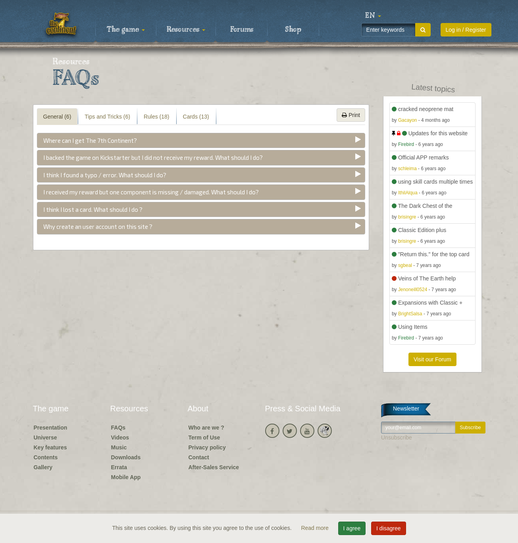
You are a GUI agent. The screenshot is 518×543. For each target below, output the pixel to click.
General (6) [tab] (57, 116)
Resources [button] (186, 29)
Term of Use (204, 437)
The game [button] (126, 29)
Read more (315, 528)
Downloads (126, 457)
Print (351, 115)
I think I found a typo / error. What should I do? (104, 174)
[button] (373, 16)
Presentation (50, 427)
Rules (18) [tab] (156, 116)
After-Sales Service (214, 467)
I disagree (388, 528)
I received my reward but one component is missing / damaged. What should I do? (151, 192)
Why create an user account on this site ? (97, 226)
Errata (119, 467)
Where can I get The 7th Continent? (90, 140)
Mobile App (126, 477)
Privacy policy (207, 447)
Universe (45, 437)
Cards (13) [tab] (196, 116)
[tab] (201, 140)
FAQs (118, 427)
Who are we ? (206, 427)
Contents (46, 457)
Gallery (43, 467)
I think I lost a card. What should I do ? (92, 209)
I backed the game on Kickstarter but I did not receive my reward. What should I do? (153, 157)
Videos (120, 437)
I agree (352, 528)
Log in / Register (466, 30)
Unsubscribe (396, 437)
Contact (199, 457)
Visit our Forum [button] (432, 359)
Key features (50, 447)
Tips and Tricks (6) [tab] (107, 116)
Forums (241, 29)
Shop (293, 29)
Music (119, 447)
